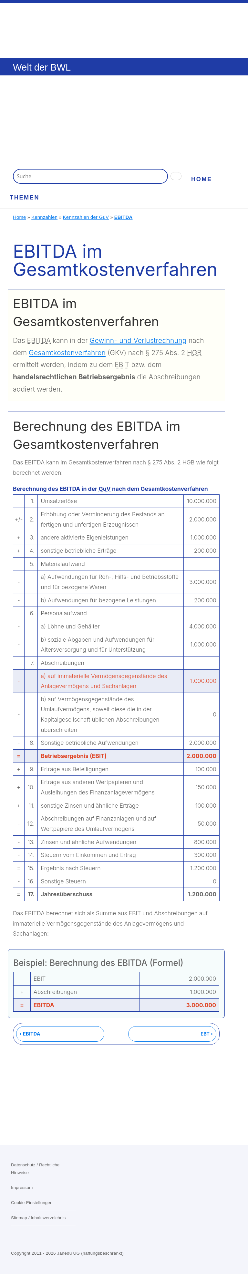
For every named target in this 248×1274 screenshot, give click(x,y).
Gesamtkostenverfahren (67, 353)
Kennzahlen (44, 217)
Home (201, 179)
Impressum (22, 1187)
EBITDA (123, 217)
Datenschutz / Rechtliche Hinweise (35, 1168)
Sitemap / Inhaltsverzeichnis (38, 1217)
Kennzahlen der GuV (86, 217)
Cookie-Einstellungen (31, 1202)
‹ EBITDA (30, 1033)
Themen (24, 197)
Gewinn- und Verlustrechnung (138, 340)
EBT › (207, 1033)
